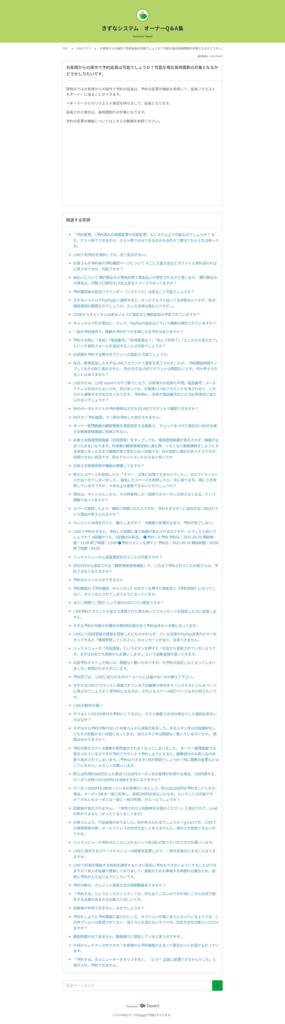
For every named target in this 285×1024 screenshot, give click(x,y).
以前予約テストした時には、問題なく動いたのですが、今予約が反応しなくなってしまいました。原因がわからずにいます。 (144, 665)
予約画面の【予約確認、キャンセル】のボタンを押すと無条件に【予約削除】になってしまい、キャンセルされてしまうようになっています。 (144, 591)
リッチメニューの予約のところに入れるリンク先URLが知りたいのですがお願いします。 (144, 842)
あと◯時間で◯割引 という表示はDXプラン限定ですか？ (118, 602)
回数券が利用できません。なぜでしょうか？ (109, 907)
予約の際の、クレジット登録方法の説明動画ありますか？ (119, 885)
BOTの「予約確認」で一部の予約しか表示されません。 (118, 417)
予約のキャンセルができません (98, 579)
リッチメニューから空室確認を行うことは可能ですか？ (117, 557)
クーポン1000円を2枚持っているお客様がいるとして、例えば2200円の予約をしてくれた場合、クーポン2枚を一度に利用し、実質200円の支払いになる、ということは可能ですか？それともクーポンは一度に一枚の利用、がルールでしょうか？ (144, 793)
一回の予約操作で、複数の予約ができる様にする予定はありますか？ (128, 331)
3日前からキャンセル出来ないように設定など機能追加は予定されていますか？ (136, 314)
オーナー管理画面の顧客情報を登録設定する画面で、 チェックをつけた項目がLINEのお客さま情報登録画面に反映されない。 (145, 428)
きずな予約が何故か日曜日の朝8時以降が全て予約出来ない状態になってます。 (136, 625)
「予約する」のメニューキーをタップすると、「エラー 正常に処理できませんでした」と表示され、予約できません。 (144, 962)
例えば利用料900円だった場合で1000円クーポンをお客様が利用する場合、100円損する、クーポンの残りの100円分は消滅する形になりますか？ (145, 776)
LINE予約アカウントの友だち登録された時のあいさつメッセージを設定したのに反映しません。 (144, 614)
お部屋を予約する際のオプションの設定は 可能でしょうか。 (121, 354)
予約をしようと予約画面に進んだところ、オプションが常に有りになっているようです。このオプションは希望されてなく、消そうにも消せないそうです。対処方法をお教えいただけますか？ (146, 922)
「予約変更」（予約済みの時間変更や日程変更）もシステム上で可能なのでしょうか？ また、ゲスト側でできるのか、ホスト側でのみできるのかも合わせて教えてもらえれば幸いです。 (146, 240)
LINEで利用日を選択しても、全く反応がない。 (111, 254)
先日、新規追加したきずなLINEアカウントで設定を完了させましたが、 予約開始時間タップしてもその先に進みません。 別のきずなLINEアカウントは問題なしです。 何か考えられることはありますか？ (145, 368)
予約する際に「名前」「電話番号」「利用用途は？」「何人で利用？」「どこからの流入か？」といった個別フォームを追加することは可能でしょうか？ (145, 342)
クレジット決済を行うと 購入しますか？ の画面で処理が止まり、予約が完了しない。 (144, 522)
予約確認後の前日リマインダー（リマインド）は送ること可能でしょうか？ (133, 291)
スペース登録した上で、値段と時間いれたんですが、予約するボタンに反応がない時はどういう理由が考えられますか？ (145, 511)
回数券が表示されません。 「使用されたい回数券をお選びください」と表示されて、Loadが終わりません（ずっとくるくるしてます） (145, 811)
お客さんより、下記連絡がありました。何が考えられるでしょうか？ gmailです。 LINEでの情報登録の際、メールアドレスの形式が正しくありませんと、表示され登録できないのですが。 (144, 827)
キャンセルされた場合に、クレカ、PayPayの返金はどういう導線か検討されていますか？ (144, 323)
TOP (65, 48)
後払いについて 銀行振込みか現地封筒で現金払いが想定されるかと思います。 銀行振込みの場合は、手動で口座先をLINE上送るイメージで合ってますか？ (145, 280)
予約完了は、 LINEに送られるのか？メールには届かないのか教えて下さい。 (134, 676)
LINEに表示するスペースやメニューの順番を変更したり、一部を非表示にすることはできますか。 (144, 853)
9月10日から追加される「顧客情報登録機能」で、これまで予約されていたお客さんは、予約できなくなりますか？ (145, 568)
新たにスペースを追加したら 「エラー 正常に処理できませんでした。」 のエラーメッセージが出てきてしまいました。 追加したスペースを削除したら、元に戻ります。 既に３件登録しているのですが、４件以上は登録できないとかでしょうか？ (145, 480)
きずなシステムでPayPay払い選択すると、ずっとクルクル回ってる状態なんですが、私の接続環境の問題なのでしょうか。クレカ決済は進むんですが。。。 (144, 302)
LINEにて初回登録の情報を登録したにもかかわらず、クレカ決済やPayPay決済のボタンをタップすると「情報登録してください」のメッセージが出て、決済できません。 (145, 636)
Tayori (142, 1015)
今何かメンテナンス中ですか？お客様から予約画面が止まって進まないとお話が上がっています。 (146, 948)
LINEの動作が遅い (87, 705)
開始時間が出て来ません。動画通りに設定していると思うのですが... (128, 936)
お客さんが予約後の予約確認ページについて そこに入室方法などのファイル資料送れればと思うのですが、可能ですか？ (145, 265)
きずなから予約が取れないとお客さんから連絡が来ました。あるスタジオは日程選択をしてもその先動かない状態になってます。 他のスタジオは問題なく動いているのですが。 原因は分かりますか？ (144, 733)
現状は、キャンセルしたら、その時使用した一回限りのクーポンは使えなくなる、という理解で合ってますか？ (144, 497)
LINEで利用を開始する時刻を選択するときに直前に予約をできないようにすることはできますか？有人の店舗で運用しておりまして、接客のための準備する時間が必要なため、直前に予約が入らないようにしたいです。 (144, 870)
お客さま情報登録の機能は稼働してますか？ (108, 465)
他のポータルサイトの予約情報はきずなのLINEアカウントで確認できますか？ (136, 408)
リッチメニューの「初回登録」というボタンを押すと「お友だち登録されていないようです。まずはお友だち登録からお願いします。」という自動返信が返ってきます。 (144, 651)
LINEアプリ (84, 48)
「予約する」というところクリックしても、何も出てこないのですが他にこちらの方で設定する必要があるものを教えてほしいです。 (144, 896)
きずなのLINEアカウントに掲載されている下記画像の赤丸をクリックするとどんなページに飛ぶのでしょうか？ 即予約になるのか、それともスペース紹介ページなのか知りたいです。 (144, 691)
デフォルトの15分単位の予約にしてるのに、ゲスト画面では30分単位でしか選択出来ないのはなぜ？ (145, 716)
